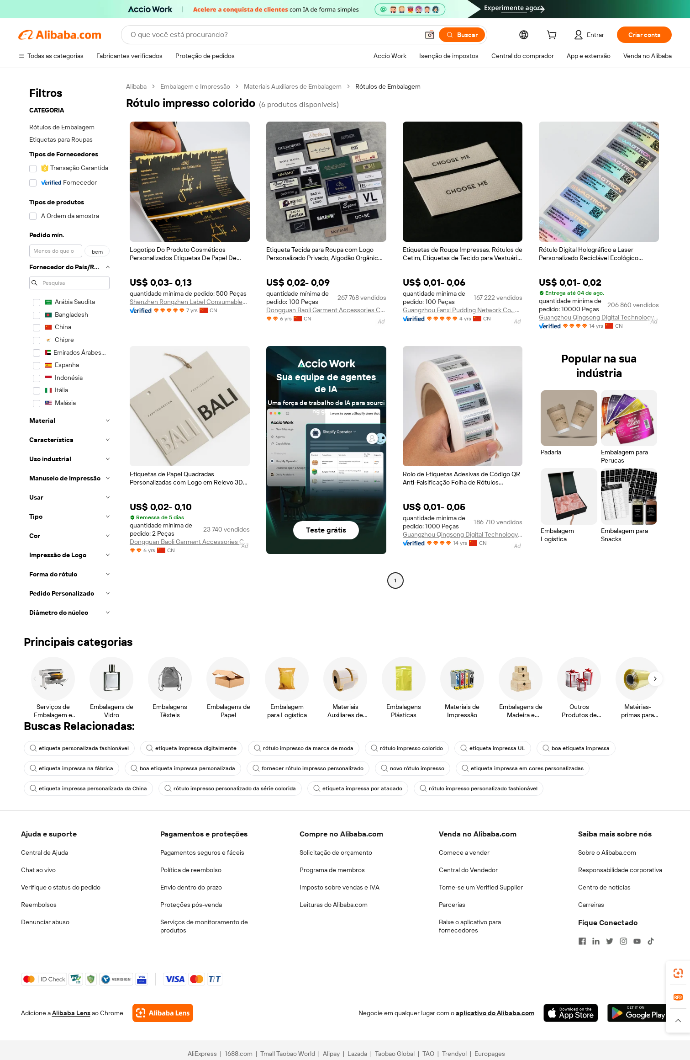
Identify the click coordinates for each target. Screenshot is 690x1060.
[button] (429, 34)
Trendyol (454, 1053)
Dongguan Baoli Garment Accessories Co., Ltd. (326, 310)
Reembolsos (39, 904)
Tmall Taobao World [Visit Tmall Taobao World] (287, 1053)
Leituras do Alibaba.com (334, 904)
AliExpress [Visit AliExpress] (202, 1053)
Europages (489, 1053)
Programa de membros (332, 870)
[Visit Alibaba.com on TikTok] (651, 941)
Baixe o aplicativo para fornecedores (470, 926)
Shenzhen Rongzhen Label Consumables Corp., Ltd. (190, 301)
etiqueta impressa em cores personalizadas (523, 768)
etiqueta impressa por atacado (357, 788)
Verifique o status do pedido (60, 887)
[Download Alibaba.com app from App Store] (570, 1013)
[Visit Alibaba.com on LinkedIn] (596, 941)
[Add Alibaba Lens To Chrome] (162, 1013)
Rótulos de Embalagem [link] (388, 86)
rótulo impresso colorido (407, 748)
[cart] (553, 36)
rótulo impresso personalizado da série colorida (230, 788)
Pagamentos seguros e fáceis (202, 852)
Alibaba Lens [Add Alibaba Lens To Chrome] (71, 1013)
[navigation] (69, 352)
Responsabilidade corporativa (620, 870)
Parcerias (452, 904)
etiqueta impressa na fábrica (71, 768)
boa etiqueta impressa (576, 748)
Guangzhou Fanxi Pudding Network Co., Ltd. (463, 310)
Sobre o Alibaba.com (607, 852)
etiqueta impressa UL (492, 748)
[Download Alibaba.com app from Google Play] (638, 1013)
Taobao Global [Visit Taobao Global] (395, 1053)
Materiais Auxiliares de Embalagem (293, 86)
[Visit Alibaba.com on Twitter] (610, 941)
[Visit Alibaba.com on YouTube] (637, 941)
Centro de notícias (604, 887)
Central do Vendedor (468, 870)
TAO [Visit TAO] (428, 1053)
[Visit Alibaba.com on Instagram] (623, 941)
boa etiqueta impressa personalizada (183, 768)
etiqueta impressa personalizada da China (88, 788)
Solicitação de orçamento (336, 852)
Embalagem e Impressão (195, 86)
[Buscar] (462, 34)
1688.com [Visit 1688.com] (239, 1053)
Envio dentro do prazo (191, 887)
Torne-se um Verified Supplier (481, 887)
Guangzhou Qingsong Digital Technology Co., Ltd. (599, 317)
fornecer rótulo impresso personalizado (308, 768)
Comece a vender (464, 852)
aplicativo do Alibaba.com (495, 1013)
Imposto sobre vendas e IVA (339, 887)
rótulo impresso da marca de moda (303, 748)
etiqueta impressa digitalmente (191, 748)
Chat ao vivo (38, 870)
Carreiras (591, 904)
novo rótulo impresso (412, 768)
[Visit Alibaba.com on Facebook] (582, 941)
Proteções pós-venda (191, 904)
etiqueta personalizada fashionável (79, 748)
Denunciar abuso (45, 922)
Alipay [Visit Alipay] (331, 1053)
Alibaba (136, 86)
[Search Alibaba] (274, 35)
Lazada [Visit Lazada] (357, 1053)
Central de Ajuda (44, 852)
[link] (678, 973)
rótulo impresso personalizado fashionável (478, 788)
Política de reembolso (190, 870)
